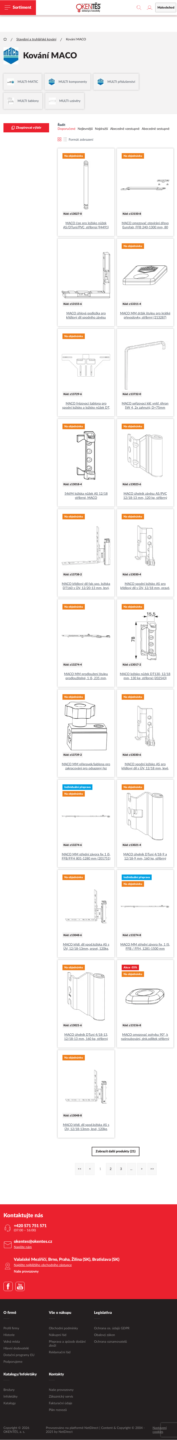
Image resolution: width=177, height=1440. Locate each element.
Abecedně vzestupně (124, 129)
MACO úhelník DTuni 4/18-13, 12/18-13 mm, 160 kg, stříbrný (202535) (86, 1037)
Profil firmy (11, 1328)
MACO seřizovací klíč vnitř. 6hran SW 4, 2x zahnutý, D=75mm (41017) (145, 406)
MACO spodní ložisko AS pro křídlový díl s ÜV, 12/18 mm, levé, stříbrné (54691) (145, 767)
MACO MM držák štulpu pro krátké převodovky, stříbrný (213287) (145, 315)
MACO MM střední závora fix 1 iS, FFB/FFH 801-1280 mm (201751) (86, 856)
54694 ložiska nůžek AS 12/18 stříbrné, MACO (86, 496)
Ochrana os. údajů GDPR (112, 1328)
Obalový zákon (104, 1335)
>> (152, 1169)
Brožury (9, 1390)
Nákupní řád (57, 1335)
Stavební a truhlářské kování (36, 39)
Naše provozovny (61, 1390)
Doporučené (66, 129)
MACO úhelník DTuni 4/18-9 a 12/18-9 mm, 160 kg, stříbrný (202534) (145, 857)
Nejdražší (101, 129)
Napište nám (23, 1247)
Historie (9, 1335)
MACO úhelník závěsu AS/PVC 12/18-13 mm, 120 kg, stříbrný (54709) (145, 496)
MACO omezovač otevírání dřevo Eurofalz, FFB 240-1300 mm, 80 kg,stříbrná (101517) (145, 226)
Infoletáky (10, 1396)
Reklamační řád (60, 1352)
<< (79, 1169)
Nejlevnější (85, 129)
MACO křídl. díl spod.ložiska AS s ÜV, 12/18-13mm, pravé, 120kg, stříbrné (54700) (86, 947)
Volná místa (11, 1342)
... (131, 1169)
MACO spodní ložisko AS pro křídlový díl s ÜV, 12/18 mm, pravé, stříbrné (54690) (145, 586)
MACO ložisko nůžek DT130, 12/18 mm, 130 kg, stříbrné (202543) (145, 676)
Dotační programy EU (18, 1355)
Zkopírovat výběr (26, 128)
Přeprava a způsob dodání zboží (67, 1344)
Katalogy (9, 1403)
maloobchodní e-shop (118, 13)
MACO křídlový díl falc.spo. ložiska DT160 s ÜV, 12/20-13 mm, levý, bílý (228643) (86, 586)
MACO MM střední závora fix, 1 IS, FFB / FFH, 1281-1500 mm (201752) (145, 947)
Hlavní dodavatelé (16, 1348)
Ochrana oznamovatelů (110, 1342)
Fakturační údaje (60, 1403)
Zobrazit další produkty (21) (116, 1151)
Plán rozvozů (58, 1410)
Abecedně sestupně (155, 129)
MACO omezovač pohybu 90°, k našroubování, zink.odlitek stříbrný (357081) (145, 1037)
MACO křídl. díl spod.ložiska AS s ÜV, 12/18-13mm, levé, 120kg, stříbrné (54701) (86, 1127)
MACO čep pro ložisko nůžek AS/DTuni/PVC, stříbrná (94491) (86, 225)
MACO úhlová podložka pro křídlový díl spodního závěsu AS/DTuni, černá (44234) (86, 316)
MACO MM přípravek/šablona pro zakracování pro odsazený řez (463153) (86, 767)
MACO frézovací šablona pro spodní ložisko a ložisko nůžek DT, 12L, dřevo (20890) (86, 406)
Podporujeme (12, 1362)
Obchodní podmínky (63, 1328)
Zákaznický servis (61, 1396)
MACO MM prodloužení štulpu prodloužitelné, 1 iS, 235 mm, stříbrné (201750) (86, 677)
